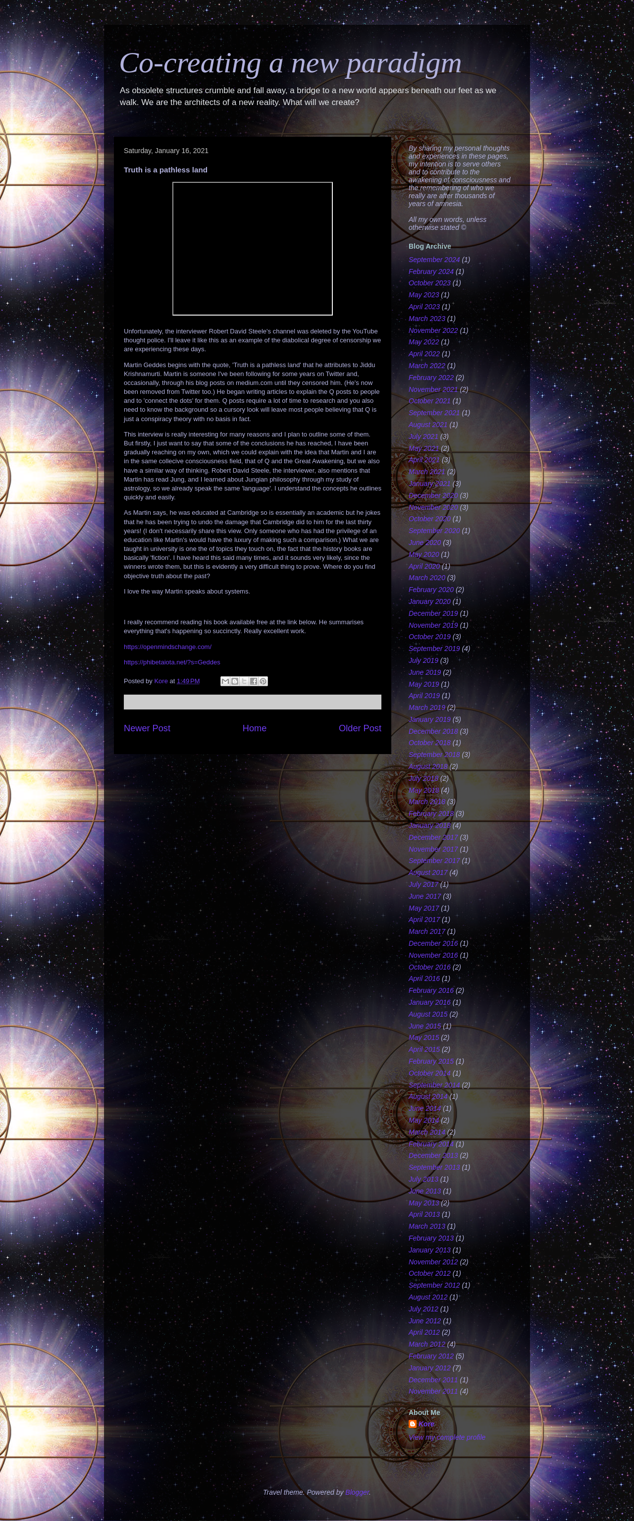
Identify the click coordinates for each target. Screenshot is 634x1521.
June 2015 (425, 1026)
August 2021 (428, 425)
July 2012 (423, 1309)
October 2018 (430, 743)
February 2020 (431, 590)
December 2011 (433, 1380)
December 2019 (433, 613)
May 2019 (424, 684)
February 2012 (431, 1356)
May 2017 (424, 908)
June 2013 (425, 1191)
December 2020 (433, 495)
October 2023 (430, 283)
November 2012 (433, 1262)
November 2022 (433, 330)
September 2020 (434, 531)
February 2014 (431, 1144)
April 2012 (424, 1332)
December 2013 (433, 1155)
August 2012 (428, 1297)
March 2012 (427, 1344)
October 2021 (430, 401)
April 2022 (424, 354)
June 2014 (425, 1108)
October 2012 (430, 1273)
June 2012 (425, 1321)
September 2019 (434, 648)
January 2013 (430, 1250)
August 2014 (428, 1096)
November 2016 (433, 955)
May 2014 (424, 1120)
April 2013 (424, 1214)
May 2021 (424, 448)
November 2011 (433, 1391)
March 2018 (427, 802)
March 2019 (427, 707)
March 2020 (427, 578)
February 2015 (431, 1061)
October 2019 (430, 637)
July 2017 (423, 884)
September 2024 (434, 260)
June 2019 (425, 672)
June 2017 (425, 896)
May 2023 (424, 295)
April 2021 (424, 460)
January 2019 (430, 719)
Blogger (357, 1492)
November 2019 (433, 625)
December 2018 (433, 731)
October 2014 (430, 1073)
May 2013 (424, 1203)
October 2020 (430, 519)
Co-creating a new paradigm (290, 62)
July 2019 (423, 660)
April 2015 (424, 1049)
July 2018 (423, 778)
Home (255, 728)
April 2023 (424, 307)
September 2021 (434, 413)
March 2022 (427, 366)
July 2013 (423, 1179)
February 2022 (431, 377)
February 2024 (431, 271)
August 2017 (428, 872)
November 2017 (433, 849)
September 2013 (434, 1167)
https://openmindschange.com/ (167, 647)
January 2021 (430, 484)
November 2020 (433, 507)
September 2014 (434, 1085)
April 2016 (424, 978)
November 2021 (433, 389)
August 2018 (428, 766)
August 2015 (428, 1014)
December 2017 (433, 837)
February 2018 (431, 813)
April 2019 (424, 696)
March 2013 (427, 1226)
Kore (426, 1424)
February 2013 (431, 1238)
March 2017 (427, 931)
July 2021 (423, 436)
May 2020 (424, 554)
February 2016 (431, 990)
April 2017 (424, 919)
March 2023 (427, 319)
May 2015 (424, 1037)
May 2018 (424, 790)
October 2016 (430, 967)
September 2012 (434, 1285)
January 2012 (430, 1368)
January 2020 (430, 601)
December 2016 (433, 943)
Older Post (360, 728)
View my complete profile (447, 1437)
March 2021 (427, 472)
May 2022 (424, 342)
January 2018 (430, 825)
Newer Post (147, 728)
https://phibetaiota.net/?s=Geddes (172, 662)
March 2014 (427, 1132)
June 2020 (425, 542)
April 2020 (424, 566)
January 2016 (430, 1002)
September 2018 (434, 755)
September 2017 (434, 861)
